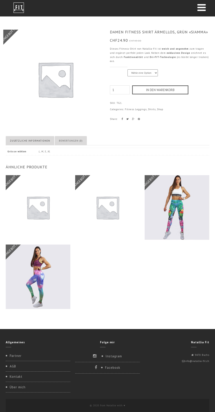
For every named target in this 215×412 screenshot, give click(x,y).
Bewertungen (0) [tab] (71, 140)
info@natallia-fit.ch (197, 361)
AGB (13, 366)
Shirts (152, 109)
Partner (16, 356)
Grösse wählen (119, 69)
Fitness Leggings (136, 109)
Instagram (114, 356)
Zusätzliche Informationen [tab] (30, 140)
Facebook (112, 367)
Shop (160, 109)
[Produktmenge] (120, 89)
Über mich (18, 387)
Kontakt (16, 376)
